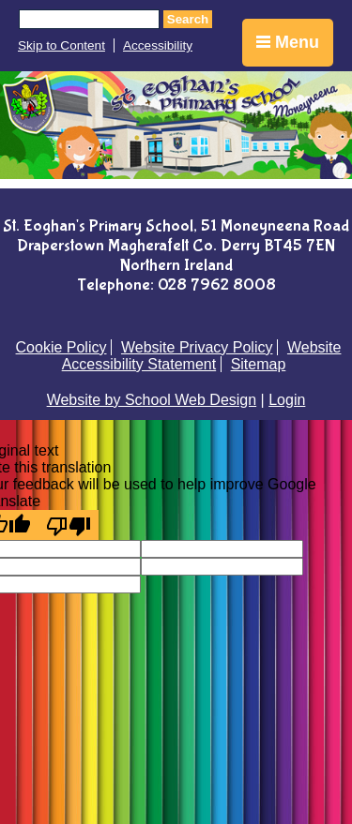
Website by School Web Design (152, 400)
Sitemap (258, 364)
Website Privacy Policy (197, 347)
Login (286, 400)
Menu (287, 42)
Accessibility (157, 45)
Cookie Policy (61, 347)
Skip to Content (61, 45)
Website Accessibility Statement (202, 355)
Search (187, 19)
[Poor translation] (68, 525)
